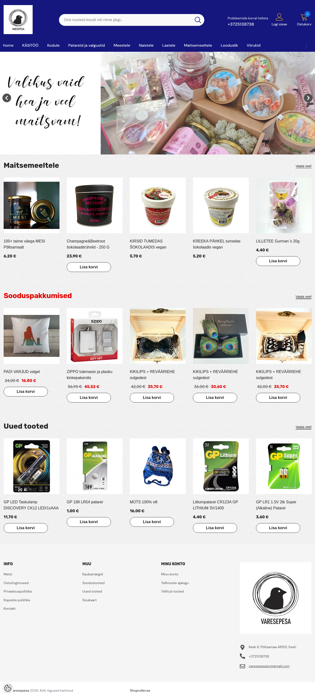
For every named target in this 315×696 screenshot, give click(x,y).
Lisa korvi (89, 267)
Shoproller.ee (140, 690)
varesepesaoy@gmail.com (269, 666)
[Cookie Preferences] (7, 688)
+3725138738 (240, 24)
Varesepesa (20, 690)
